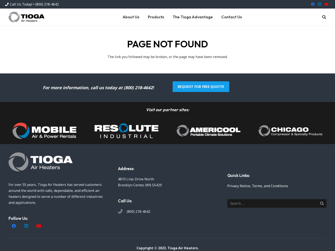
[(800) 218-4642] (122, 211)
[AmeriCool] (208, 130)
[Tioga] (26, 17)
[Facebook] (312, 4)
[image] (44, 131)
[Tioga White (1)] (58, 161)
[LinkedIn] (319, 4)
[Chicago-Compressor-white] (290, 130)
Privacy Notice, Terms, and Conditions (257, 186)
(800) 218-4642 (138, 211)
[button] (324, 17)
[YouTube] (326, 4)
